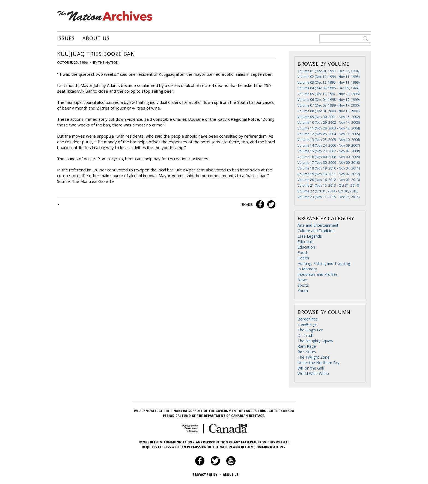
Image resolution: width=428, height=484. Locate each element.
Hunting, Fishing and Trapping (324, 263)
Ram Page (307, 346)
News (303, 279)
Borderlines (308, 319)
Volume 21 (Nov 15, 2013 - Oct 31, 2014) (328, 185)
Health (303, 258)
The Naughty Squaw (315, 340)
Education (306, 247)
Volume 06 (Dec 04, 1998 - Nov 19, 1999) (328, 99)
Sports (303, 285)
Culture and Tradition (316, 230)
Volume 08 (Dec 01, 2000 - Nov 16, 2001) (328, 111)
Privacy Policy (207, 474)
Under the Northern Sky (318, 362)
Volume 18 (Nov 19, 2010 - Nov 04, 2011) (329, 168)
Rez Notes (307, 351)
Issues (66, 38)
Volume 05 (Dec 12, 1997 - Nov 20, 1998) (328, 94)
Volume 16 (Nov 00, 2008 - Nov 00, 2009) (329, 157)
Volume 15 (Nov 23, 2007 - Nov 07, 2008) (329, 151)
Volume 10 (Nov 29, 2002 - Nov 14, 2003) (329, 122)
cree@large (307, 324)
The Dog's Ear (310, 329)
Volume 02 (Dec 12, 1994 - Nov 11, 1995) (328, 76)
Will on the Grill (311, 368)
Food (302, 252)
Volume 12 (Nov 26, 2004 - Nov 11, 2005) (329, 134)
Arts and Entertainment (318, 225)
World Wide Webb (313, 373)
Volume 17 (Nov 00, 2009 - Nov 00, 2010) (329, 162)
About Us (95, 38)
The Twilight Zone (313, 357)
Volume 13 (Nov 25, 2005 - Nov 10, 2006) (329, 139)
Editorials (306, 241)
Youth (303, 290)
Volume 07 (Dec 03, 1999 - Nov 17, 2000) (328, 105)
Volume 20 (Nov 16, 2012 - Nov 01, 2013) (329, 179)
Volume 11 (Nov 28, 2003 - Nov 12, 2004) (329, 128)
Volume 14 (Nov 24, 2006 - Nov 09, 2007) (329, 145)
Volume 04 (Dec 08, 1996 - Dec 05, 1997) (328, 88)
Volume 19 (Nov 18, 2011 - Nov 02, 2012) (329, 174)
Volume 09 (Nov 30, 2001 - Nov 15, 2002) (329, 116)
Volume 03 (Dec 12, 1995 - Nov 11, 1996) (328, 82)
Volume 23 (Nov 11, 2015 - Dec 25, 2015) (328, 197)
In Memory (307, 268)
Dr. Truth (305, 335)
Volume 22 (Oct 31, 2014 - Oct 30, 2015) (328, 191)
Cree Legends (310, 236)
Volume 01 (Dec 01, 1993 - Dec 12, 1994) (328, 71)
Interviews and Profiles (318, 274)
